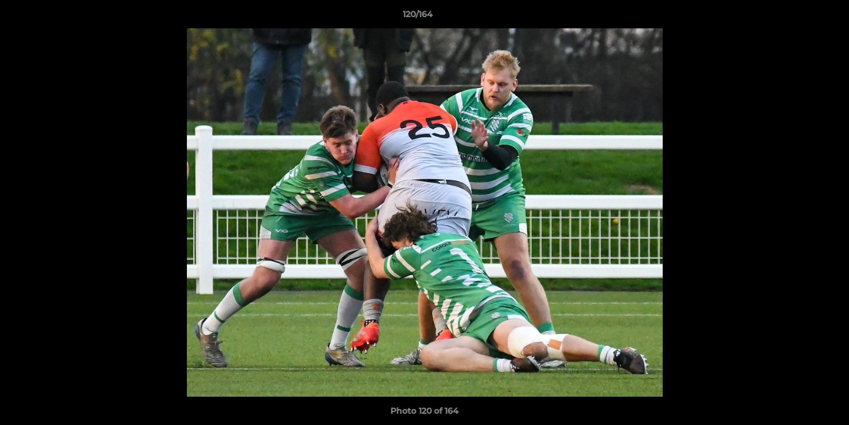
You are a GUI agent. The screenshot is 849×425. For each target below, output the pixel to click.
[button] (799, 17)
